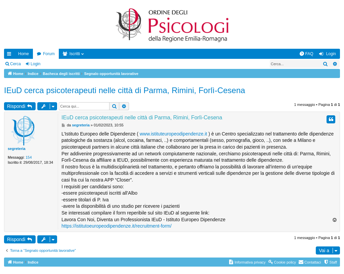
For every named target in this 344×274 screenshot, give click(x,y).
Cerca (15, 64)
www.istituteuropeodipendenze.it (173, 133)
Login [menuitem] (331, 53)
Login (35, 64)
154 (29, 157)
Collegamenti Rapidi (10, 55)
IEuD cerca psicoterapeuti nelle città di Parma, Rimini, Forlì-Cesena (124, 90)
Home (23, 53)
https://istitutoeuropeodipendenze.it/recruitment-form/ (116, 226)
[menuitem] (306, 54)
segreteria (17, 149)
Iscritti (75, 53)
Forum (49, 53)
